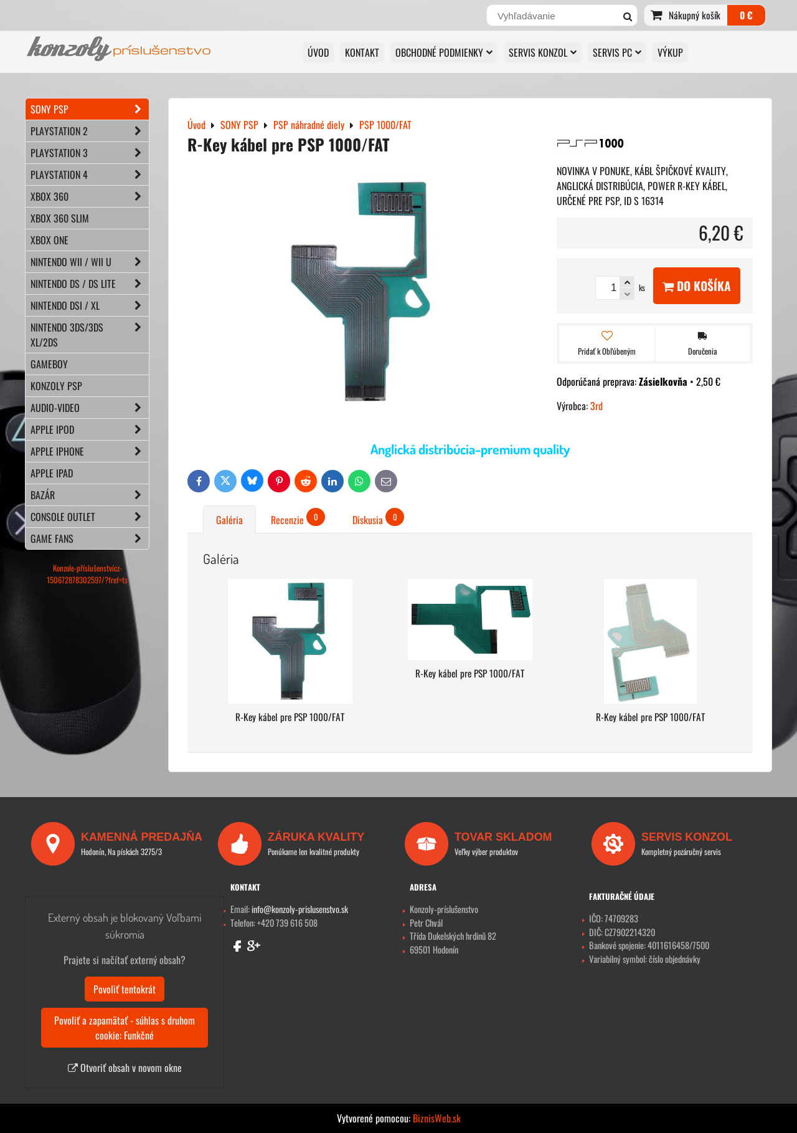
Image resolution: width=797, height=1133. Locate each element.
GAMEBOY (49, 363)
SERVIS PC (617, 52)
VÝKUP (670, 52)
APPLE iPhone (90, 451)
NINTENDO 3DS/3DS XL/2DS (90, 335)
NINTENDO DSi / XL (90, 305)
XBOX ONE (49, 239)
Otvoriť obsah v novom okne (125, 1067)
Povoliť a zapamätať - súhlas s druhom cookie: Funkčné (124, 1028)
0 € (746, 15)
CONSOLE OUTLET (90, 516)
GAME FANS (90, 538)
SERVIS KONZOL (543, 52)
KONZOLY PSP (56, 385)
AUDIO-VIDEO (90, 407)
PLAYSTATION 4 (90, 174)
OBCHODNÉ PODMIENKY (444, 52)
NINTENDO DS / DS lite (90, 283)
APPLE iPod (90, 429)
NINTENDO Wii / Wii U (90, 261)
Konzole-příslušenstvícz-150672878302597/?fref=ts (87, 574)
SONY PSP (90, 109)
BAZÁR (90, 494)
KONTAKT (362, 52)
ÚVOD (318, 52)
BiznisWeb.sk (437, 1118)
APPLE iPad (52, 473)
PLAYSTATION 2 (90, 130)
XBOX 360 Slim (60, 218)
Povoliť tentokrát (124, 989)
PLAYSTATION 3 (90, 152)
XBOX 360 (90, 196)
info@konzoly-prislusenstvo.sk (300, 908)
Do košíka (697, 286)
